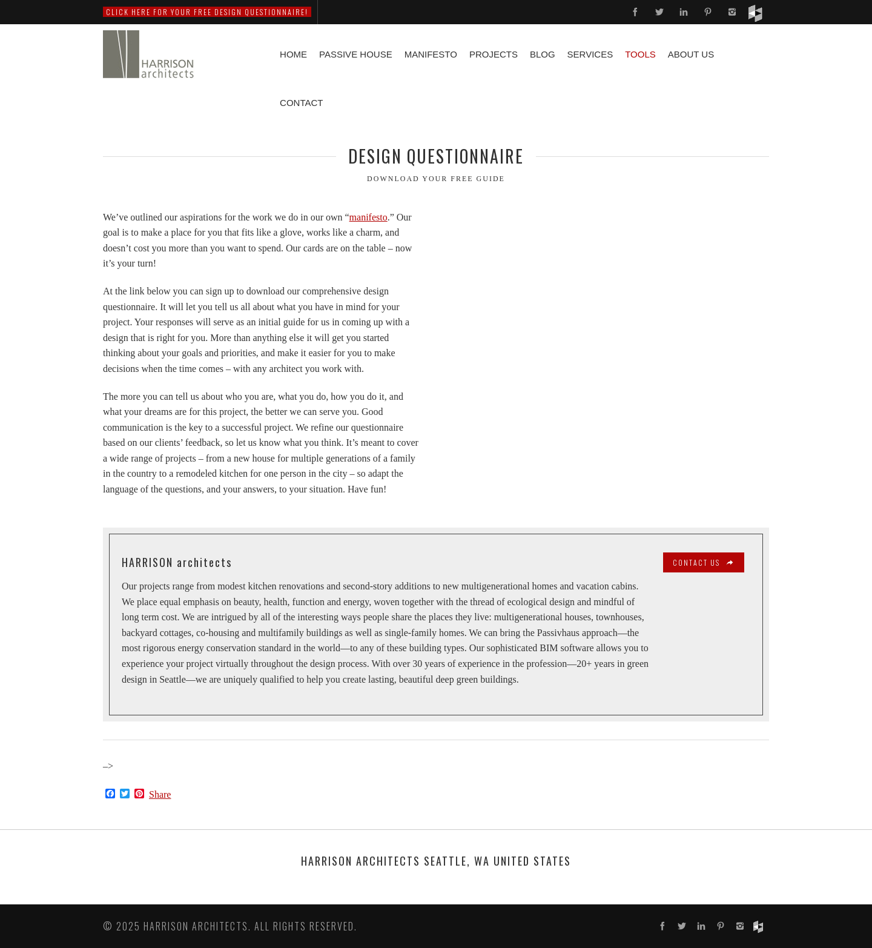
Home (293, 54)
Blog (542, 54)
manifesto (368, 217)
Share (160, 795)
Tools (640, 54)
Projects (493, 54)
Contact (301, 103)
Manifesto (431, 54)
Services (590, 54)
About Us (691, 54)
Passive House (355, 54)
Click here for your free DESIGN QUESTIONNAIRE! (207, 12)
